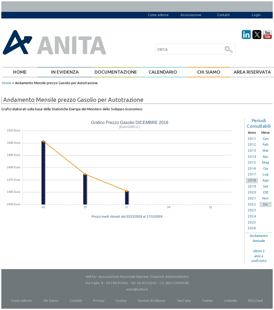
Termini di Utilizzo (151, 301)
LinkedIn (230, 301)
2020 (252, 192)
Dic (265, 204)
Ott (265, 192)
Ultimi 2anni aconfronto (259, 256)
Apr (265, 157)
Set (265, 186)
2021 (252, 198)
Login (256, 15)
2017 (252, 174)
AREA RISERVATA (252, 71)
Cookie (121, 301)
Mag (265, 162)
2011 (252, 139)
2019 (252, 186)
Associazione (191, 15)
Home (6, 83)
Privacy (99, 301)
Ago (265, 180)
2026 (252, 228)
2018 (252, 180)
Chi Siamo (50, 301)
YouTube (183, 301)
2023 (252, 210)
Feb (265, 144)
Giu (265, 168)
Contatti (223, 15)
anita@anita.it (137, 289)
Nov (265, 198)
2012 (252, 144)
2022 (252, 204)
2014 (252, 157)
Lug (265, 174)
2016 (252, 168)
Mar (266, 150)
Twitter (207, 301)
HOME (20, 71)
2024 (252, 216)
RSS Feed (255, 301)
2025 (252, 222)
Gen (266, 139)
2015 (252, 162)
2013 (252, 150)
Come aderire (158, 15)
